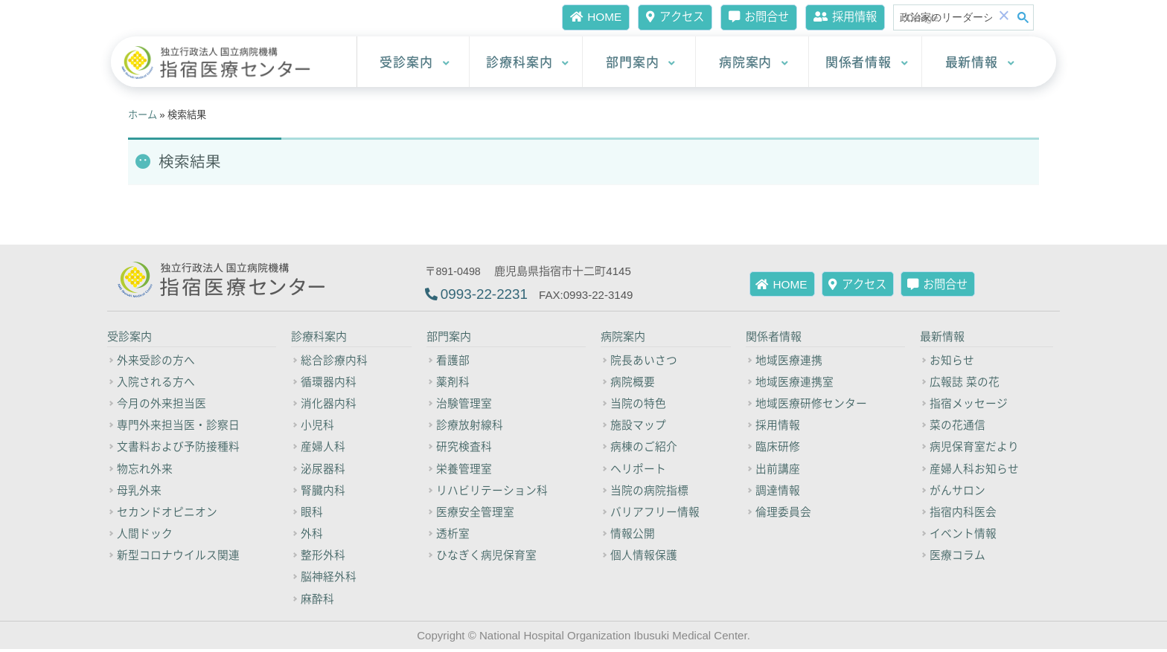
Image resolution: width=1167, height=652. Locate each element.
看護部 (453, 362)
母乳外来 (139, 493)
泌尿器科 (323, 471)
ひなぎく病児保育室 (486, 558)
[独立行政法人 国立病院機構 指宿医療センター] (220, 63)
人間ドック (145, 536)
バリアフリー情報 (655, 514)
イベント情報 (963, 536)
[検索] (946, 18)
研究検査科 (464, 449)
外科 (312, 536)
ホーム (142, 114)
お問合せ (753, 16)
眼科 (312, 514)
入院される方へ (156, 384)
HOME (586, 16)
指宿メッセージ (969, 405)
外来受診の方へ (156, 362)
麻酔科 (317, 601)
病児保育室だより (974, 449)
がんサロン (957, 493)
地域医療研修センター (811, 405)
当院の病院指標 (649, 493)
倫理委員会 (783, 514)
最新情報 (980, 62)
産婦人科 (323, 449)
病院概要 (632, 384)
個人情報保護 (643, 558)
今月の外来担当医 (161, 405)
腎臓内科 (323, 493)
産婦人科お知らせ (974, 471)
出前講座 (777, 471)
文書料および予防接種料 (178, 449)
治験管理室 (464, 405)
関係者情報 (867, 62)
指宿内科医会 (963, 514)
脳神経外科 (329, 580)
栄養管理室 (464, 471)
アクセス (666, 16)
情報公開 (632, 536)
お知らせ (952, 362)
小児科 (317, 427)
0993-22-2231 (484, 295)
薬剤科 (453, 384)
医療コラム (957, 558)
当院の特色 (638, 405)
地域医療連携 (788, 362)
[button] (1004, 17)
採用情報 (843, 16)
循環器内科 (329, 384)
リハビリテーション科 (492, 493)
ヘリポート (638, 471)
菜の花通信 (957, 427)
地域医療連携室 (794, 384)
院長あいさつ (643, 362)
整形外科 (323, 558)
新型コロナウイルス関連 (178, 558)
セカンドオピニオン (167, 514)
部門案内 (641, 62)
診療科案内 (527, 62)
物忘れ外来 (145, 471)
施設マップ (638, 427)
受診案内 (415, 62)
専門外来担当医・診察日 (178, 427)
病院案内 (754, 62)
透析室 (453, 536)
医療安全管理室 (475, 514)
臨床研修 (777, 449)
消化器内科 (329, 405)
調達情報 (777, 493)
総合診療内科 (334, 362)
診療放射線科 (469, 427)
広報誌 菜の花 (965, 384)
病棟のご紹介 (643, 449)
